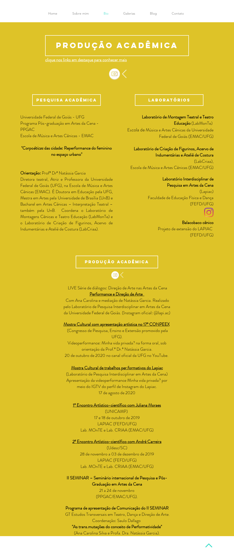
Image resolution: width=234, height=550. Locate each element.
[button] (177, 13)
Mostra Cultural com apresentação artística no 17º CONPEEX (117, 324)
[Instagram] (208, 212)
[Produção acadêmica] (117, 45)
